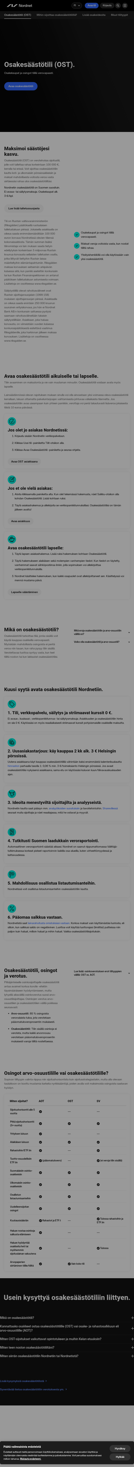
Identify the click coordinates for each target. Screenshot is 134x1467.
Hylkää (120, 1456)
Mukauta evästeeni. (30, 1458)
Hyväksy (120, 1448)
